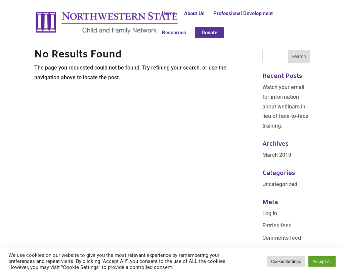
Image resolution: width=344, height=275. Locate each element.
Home (168, 13)
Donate (209, 33)
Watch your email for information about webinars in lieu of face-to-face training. (285, 106)
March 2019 (276, 155)
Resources (174, 33)
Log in (269, 213)
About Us (194, 13)
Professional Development (243, 13)
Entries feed (277, 225)
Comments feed (281, 238)
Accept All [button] (322, 261)
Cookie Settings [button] (286, 261)
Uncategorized (279, 184)
